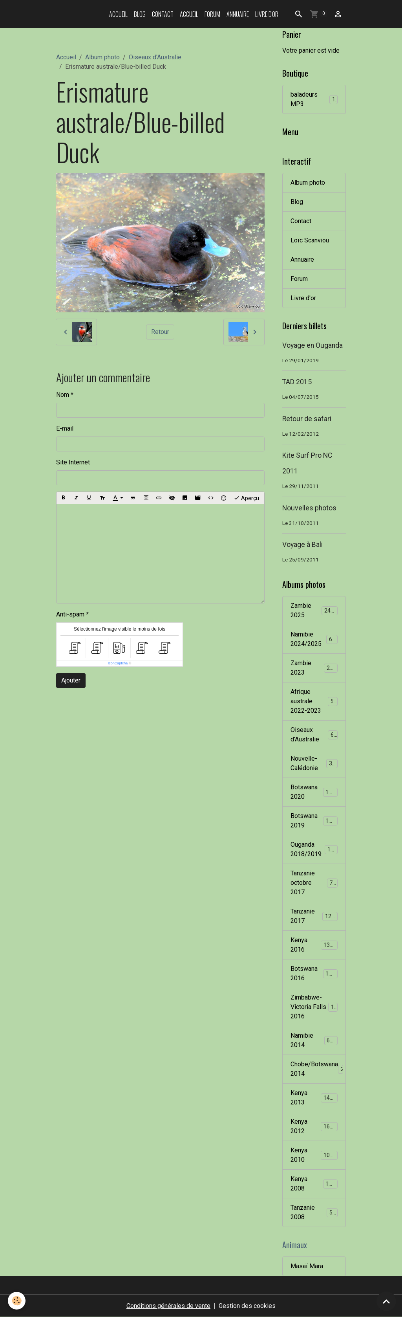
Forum (212, 14)
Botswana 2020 (314, 791)
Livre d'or (266, 14)
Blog (140, 14)
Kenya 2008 (314, 1183)
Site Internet (73, 462)
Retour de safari (306, 419)
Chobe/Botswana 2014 (318, 1068)
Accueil (118, 14)
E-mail (64, 428)
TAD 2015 (297, 382)
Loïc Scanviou (310, 240)
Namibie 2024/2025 (314, 639)
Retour (160, 332)
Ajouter (70, 680)
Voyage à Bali (302, 544)
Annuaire (238, 14)
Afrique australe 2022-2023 (315, 701)
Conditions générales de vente (168, 1306)
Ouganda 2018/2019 (315, 849)
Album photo (102, 57)
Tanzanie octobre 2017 (315, 882)
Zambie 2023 (314, 667)
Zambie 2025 (314, 610)
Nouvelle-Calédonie (314, 763)
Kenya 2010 (314, 1154)
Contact (163, 14)
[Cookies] (17, 1301)
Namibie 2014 (314, 1040)
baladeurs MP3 (314, 99)
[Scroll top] (386, 1301)
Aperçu (246, 498)
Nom (62, 394)
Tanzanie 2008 (314, 1212)
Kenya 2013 (314, 1097)
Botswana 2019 (314, 820)
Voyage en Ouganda (312, 345)
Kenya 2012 (314, 1126)
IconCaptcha (118, 663)
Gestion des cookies (247, 1306)
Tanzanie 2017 (314, 916)
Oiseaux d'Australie (155, 57)
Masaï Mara (307, 1266)
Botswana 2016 (314, 973)
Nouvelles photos (309, 508)
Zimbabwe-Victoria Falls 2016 (315, 1007)
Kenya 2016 (314, 944)
